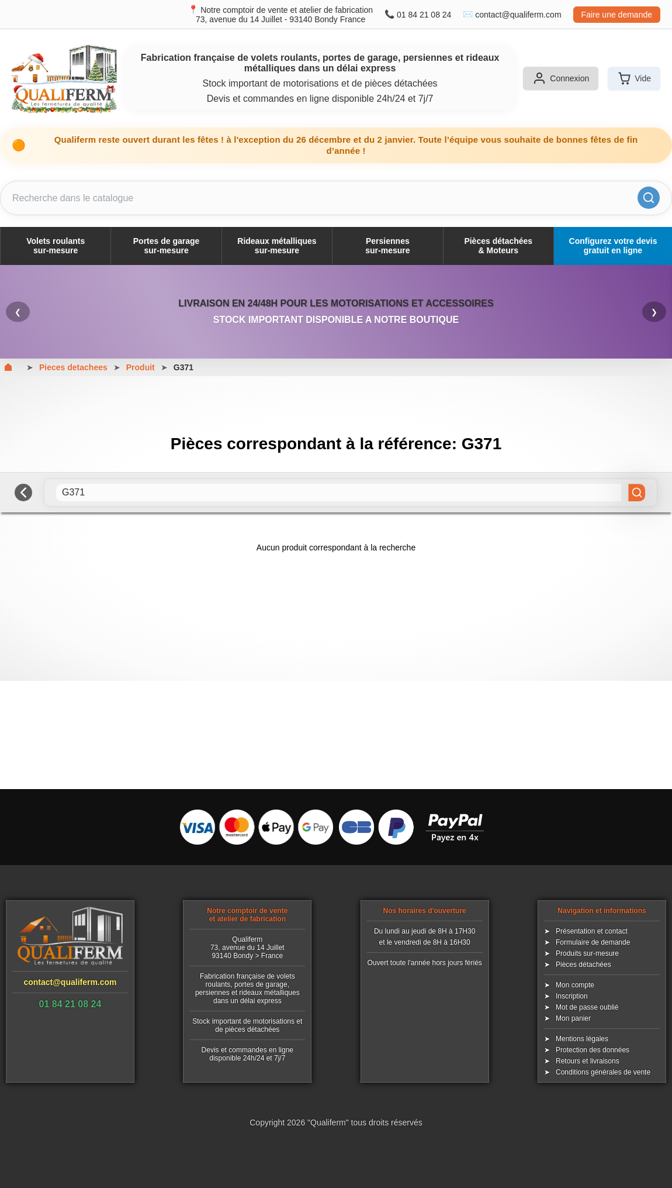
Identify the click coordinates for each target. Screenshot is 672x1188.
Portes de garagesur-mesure (166, 245)
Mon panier (573, 1018)
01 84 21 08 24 (424, 14)
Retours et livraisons (587, 1061)
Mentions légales (582, 1039)
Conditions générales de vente (603, 1072)
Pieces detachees (73, 367)
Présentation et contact (592, 931)
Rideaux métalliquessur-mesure (276, 245)
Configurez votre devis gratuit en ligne (613, 245)
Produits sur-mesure (587, 953)
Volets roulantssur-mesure (55, 245)
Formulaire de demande (593, 942)
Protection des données (592, 1050)
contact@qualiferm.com (518, 14)
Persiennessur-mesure (387, 245)
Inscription (572, 996)
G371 (183, 367)
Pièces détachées (583, 964)
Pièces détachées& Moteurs (498, 245)
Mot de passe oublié (587, 1007)
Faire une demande (616, 14)
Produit (140, 367)
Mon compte (575, 985)
